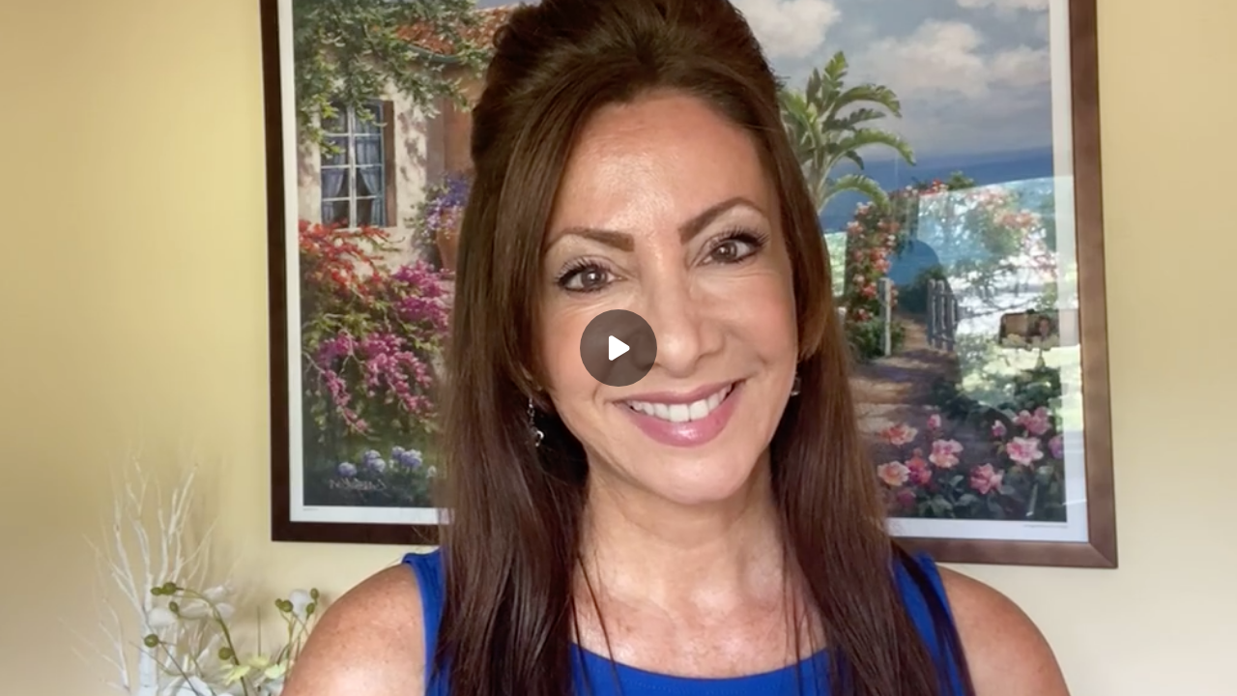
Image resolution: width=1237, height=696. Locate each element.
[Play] (618, 348)
